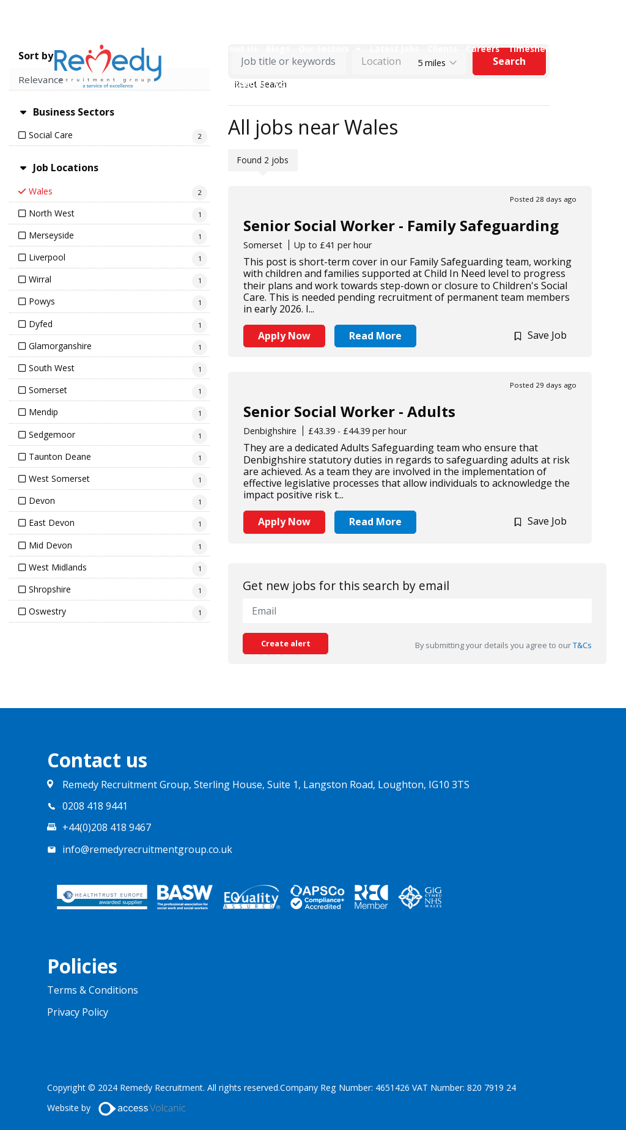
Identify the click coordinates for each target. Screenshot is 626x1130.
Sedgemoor (52, 434)
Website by (121, 1108)
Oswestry (47, 611)
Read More (375, 335)
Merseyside (51, 235)
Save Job (547, 335)
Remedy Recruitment (108, 66)
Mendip (43, 412)
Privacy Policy (77, 1012)
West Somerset (59, 478)
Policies (377, 83)
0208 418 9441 (95, 806)
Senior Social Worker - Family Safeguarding (401, 225)
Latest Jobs (394, 48)
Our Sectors (323, 48)
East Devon (52, 522)
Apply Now (284, 335)
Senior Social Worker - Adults (349, 411)
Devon (42, 500)
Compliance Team (313, 83)
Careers (482, 48)
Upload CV (424, 83)
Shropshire (50, 589)
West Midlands (58, 567)
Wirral (40, 279)
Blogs (278, 48)
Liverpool (47, 257)
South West (52, 368)
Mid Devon (50, 545)
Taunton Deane (60, 456)
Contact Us (242, 83)
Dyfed (41, 324)
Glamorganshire (60, 346)
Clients (442, 48)
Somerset (48, 390)
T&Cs (582, 645)
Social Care (51, 135)
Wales (41, 191)
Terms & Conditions (92, 990)
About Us (237, 48)
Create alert (286, 643)
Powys (42, 301)
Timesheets (533, 48)
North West (52, 213)
